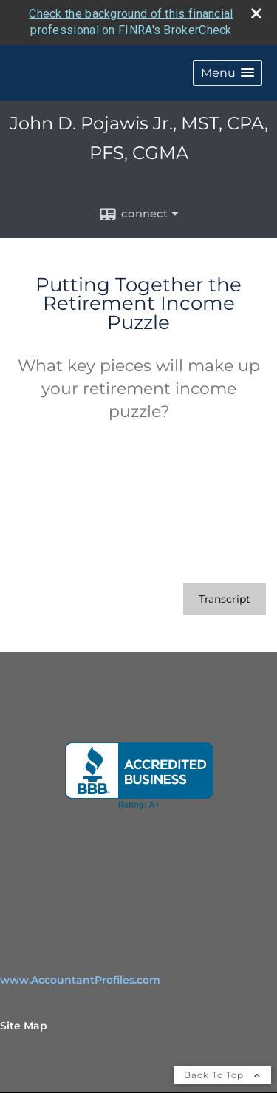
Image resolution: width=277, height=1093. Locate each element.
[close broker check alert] (256, 12)
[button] (227, 72)
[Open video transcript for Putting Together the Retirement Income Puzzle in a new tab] (224, 599)
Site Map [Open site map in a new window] (23, 1025)
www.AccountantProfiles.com (80, 979)
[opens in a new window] (139, 775)
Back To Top (222, 1074)
